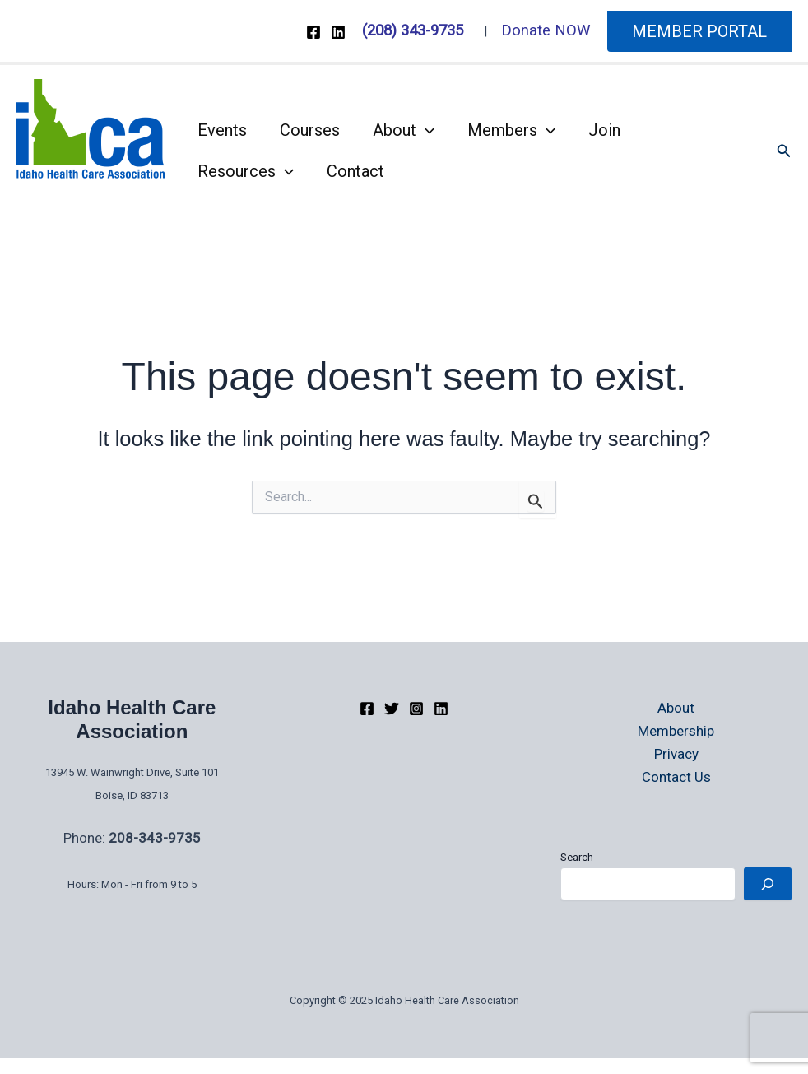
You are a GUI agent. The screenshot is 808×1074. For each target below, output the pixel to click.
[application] (425, 130)
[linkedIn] (441, 708)
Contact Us (676, 777)
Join (604, 130)
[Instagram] (416, 708)
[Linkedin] (338, 32)
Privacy (676, 754)
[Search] (768, 883)
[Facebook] (313, 32)
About (403, 130)
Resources (245, 171)
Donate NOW (546, 30)
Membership (676, 731)
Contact (355, 171)
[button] (699, 31)
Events (222, 130)
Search (576, 857)
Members (511, 130)
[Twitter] (391, 708)
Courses (310, 130)
